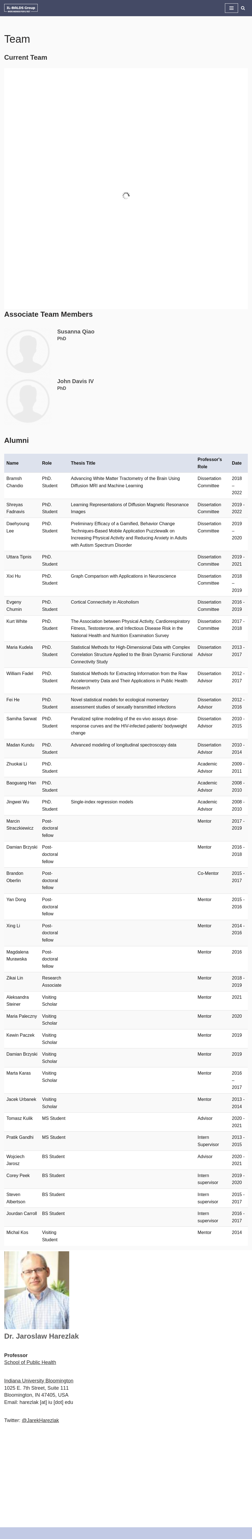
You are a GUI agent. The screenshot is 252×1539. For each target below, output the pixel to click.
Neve (98, 1533)
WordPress (148, 1533)
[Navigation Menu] (231, 8)
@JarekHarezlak (40, 1420)
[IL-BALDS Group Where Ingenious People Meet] (21, 8)
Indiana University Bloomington (38, 1381)
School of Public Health (30, 1362)
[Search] (243, 8)
